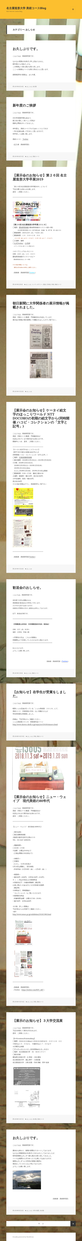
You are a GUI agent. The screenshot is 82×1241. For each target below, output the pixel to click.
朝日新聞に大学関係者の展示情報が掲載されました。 (41, 305)
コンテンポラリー (37, 284)
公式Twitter (18, 243)
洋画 (52, 284)
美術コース (36, 156)
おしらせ (29, 86)
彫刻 (44, 284)
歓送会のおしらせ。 (28, 587)
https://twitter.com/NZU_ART (33, 990)
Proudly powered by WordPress (23, 1237)
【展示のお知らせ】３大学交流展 (38, 1020)
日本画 (49, 284)
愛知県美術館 (24, 227)
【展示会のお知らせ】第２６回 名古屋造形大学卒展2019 (40, 177)
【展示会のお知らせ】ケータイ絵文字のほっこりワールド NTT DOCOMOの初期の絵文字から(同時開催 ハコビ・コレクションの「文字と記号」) (41, 418)
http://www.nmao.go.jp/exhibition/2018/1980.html (32, 914)
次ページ (73, 1223)
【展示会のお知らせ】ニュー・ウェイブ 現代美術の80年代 (39, 799)
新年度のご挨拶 (24, 105)
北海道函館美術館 (25, 457)
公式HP (27, 243)
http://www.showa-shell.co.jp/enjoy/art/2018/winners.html (35, 724)
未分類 (35, 86)
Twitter (25, 139)
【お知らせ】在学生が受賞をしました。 (39, 694)
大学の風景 (36, 1210)
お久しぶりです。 (26, 48)
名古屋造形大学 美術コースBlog (26, 8)
